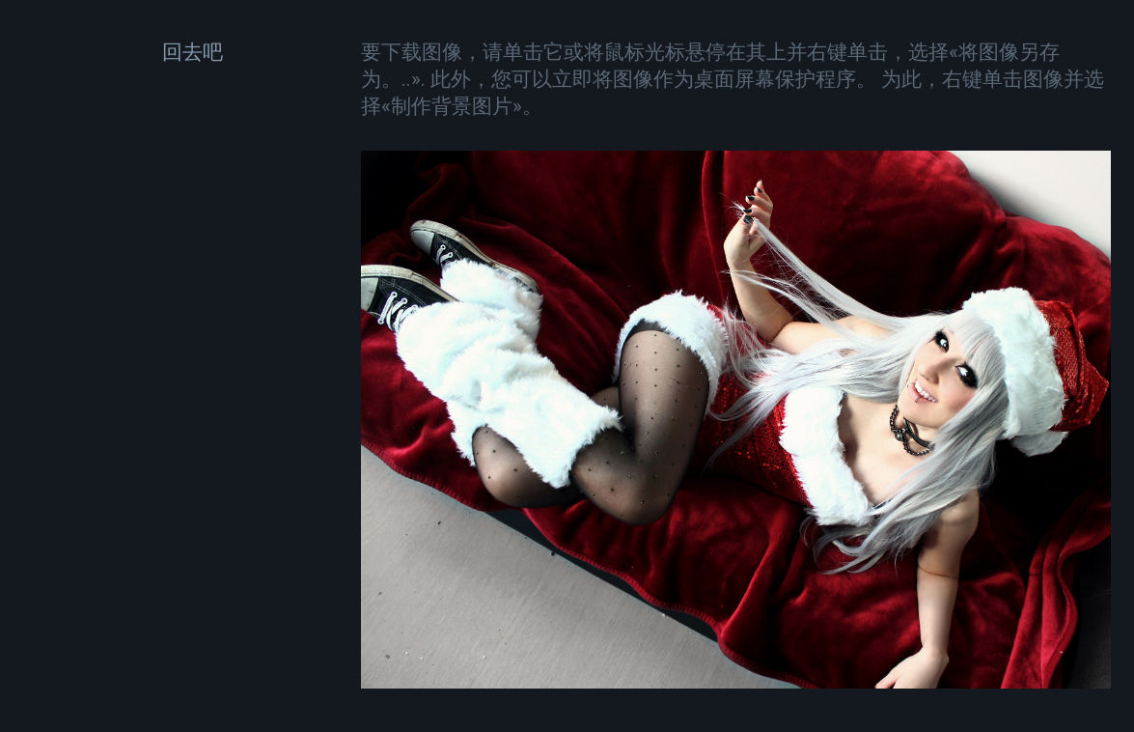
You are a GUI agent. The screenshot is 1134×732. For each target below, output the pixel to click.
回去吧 (192, 52)
